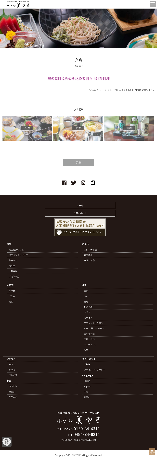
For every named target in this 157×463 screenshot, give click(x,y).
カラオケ (88, 317)
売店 (86, 301)
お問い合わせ (80, 213)
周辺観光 (13, 386)
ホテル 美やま (89, 359)
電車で (12, 364)
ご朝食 (12, 296)
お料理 (10, 285)
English (87, 386)
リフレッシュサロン (93, 323)
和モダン (13, 260)
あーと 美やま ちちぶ (94, 328)
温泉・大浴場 (90, 249)
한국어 (87, 397)
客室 (9, 244)
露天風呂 (88, 255)
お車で (12, 369)
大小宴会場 (89, 334)
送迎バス (13, 375)
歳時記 (12, 392)
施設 (84, 285)
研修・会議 (89, 339)
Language (87, 375)
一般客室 (13, 271)
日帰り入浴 (89, 260)
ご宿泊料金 (14, 276)
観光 (9, 381)
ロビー (87, 291)
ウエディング (90, 344)
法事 (86, 349)
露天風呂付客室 (16, 249)
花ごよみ (13, 397)
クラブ (87, 312)
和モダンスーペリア (18, 255)
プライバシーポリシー (94, 369)
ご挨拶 (87, 364)
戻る (78, 162)
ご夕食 (12, 291)
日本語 (87, 381)
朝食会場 (88, 307)
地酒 (11, 301)
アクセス (11, 359)
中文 (86, 392)
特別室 (12, 266)
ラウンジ (88, 296)
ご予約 (80, 205)
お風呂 (85, 244)
